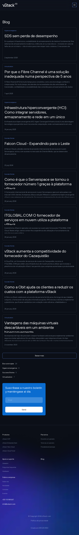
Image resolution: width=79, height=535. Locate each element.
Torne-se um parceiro (47, 443)
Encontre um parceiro (47, 439)
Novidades (5, 485)
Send (24, 410)
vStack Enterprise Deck (9, 443)
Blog (42, 459)
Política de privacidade (39, 521)
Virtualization (8, 377)
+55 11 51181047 (8, 500)
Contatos (5, 489)
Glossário (5, 463)
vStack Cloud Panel (8, 451)
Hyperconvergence (10, 368)
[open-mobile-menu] (74, 5)
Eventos (4, 493)
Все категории (9, 364)
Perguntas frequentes (9, 467)
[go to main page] (9, 5)
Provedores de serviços (48, 447)
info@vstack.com (8, 504)
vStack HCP (6, 439)
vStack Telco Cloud (8, 447)
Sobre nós (5, 481)
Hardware (5, 471)
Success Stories (9, 372)
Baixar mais (39, 356)
